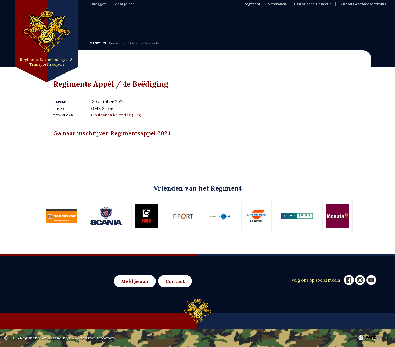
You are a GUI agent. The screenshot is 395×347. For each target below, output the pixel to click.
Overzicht (151, 43)
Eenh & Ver (225, 22)
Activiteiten (188, 22)
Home (97, 22)
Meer (278, 22)
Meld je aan (124, 4)
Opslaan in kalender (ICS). (116, 114)
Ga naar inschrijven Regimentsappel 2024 (112, 133)
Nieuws (155, 22)
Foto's (255, 22)
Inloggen (98, 4)
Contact (175, 281)
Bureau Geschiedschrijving (363, 4)
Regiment (125, 22)
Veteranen (277, 4)
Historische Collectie (313, 4)
